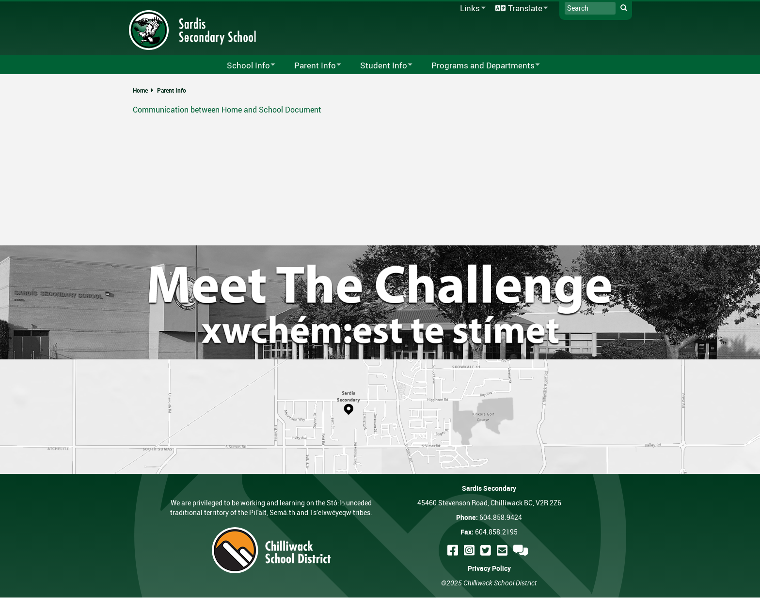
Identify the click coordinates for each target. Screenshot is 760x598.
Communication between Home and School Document (227, 109)
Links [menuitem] (471, 8)
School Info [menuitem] (244, 66)
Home (140, 90)
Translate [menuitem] (520, 8)
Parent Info (171, 90)
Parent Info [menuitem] (311, 66)
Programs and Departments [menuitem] (479, 66)
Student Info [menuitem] (380, 66)
